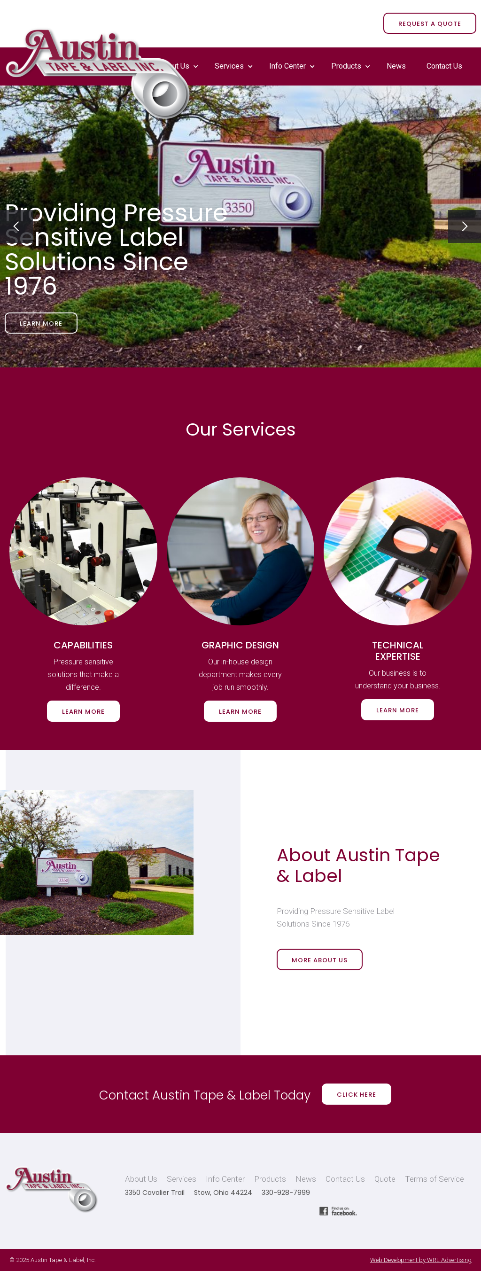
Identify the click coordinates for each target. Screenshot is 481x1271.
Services (229, 66)
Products (346, 66)
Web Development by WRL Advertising (421, 1259)
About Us (141, 1179)
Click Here (356, 1094)
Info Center (287, 66)
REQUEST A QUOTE (429, 23)
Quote (385, 1179)
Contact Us (444, 66)
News (396, 66)
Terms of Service (434, 1179)
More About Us (320, 959)
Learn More (41, 323)
